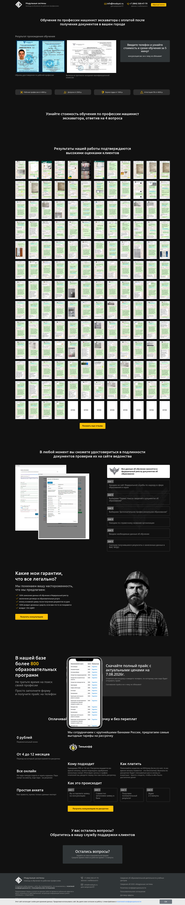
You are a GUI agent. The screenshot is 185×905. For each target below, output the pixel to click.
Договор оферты (127, 895)
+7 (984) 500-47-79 (139, 3)
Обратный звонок (159, 5)
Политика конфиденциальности (133, 888)
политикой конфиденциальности (129, 901)
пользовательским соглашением (43, 888)
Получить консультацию (30, 617)
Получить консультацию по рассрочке (89, 809)
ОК (165, 901)
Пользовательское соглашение (132, 891)
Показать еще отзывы (92, 426)
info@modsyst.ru (117, 3)
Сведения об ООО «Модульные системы (136, 884)
